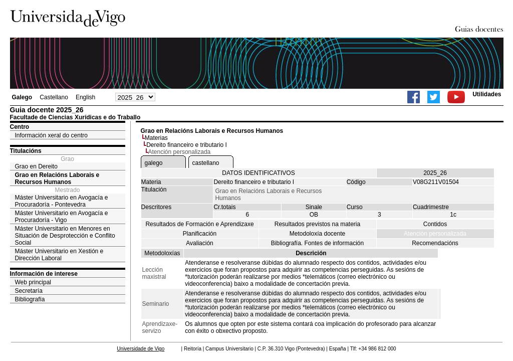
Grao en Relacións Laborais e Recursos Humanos (57, 178)
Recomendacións (435, 243)
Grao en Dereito (36, 166)
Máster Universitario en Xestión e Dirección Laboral (59, 255)
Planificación (199, 233)
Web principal (33, 282)
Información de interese (44, 273)
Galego (22, 97)
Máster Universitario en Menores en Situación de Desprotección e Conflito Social (65, 235)
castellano (205, 162)
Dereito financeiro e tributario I (186, 144)
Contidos (435, 224)
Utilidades (486, 94)
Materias (156, 137)
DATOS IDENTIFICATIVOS (258, 172)
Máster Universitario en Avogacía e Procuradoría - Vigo (61, 217)
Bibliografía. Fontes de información (317, 243)
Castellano (54, 97)
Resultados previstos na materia (317, 224)
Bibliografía (30, 299)
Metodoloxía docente (317, 233)
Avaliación (199, 243)
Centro (20, 126)
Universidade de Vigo (140, 348)
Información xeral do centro (51, 135)
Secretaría (29, 290)
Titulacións (26, 150)
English (85, 97)
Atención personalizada (435, 233)
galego (154, 162)
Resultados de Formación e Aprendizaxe (199, 224)
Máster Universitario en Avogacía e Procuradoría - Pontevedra (61, 201)
